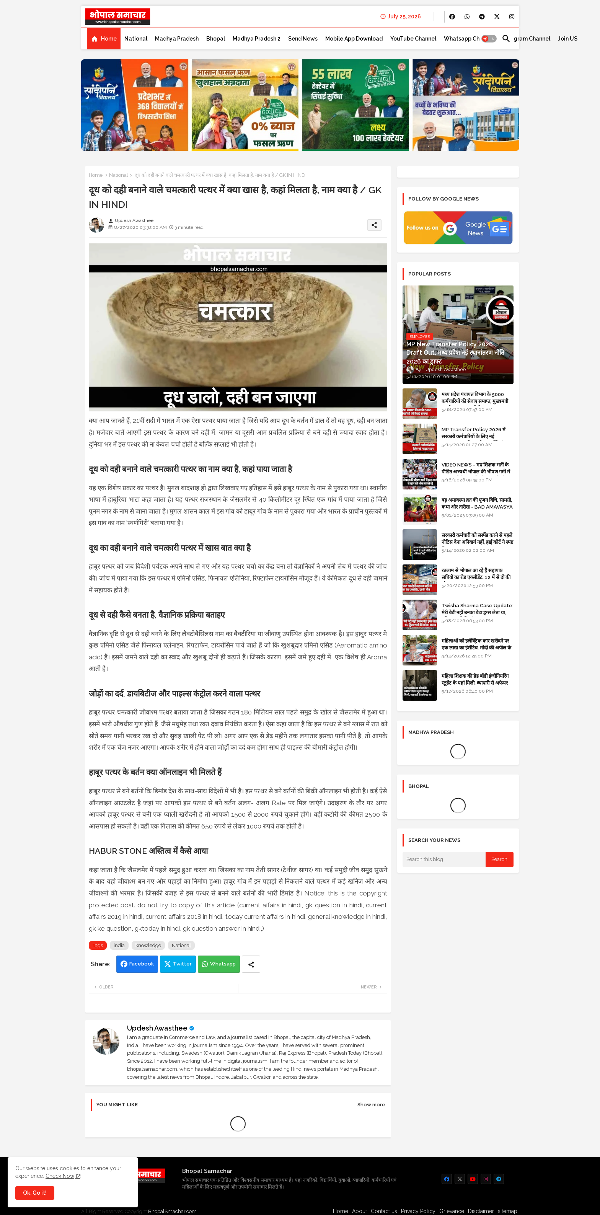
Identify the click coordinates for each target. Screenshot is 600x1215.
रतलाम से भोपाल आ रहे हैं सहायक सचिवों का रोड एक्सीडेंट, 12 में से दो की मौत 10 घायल (476, 577)
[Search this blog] (444, 859)
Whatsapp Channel (469, 39)
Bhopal (215, 39)
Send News (303, 39)
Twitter (182, 964)
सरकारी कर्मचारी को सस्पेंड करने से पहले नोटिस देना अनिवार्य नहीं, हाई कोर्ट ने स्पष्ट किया (478, 542)
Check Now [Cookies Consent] (60, 1176)
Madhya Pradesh (177, 39)
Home (109, 39)
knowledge (148, 945)
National (135, 39)
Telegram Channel (526, 39)
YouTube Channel (413, 39)
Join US (567, 39)
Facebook (141, 964)
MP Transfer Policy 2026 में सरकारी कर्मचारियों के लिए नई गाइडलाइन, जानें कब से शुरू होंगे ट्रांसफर (477, 436)
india (119, 945)
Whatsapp (223, 964)
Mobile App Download (354, 39)
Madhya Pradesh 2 (256, 39)
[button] (489, 38)
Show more (371, 1104)
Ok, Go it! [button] (35, 1193)
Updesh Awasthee (157, 1028)
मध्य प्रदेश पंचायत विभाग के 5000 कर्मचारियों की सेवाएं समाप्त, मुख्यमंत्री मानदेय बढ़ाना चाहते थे (475, 401)
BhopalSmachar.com (172, 1211)
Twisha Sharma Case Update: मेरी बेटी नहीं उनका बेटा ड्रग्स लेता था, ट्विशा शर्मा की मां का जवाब (478, 612)
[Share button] (251, 964)
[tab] (104, 38)
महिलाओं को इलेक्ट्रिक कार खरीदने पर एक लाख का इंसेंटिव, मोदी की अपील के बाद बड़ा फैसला (476, 647)
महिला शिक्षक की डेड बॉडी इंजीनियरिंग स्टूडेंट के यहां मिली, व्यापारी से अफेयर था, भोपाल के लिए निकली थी (475, 683)
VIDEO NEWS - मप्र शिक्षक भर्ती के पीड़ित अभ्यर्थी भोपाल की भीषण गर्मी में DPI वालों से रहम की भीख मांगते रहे (476, 471)
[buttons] (452, 17)
